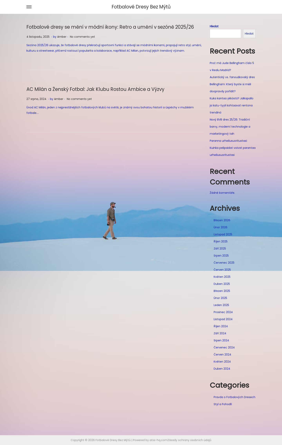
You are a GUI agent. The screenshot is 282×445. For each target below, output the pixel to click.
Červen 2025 (222, 270)
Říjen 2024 (221, 326)
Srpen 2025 (221, 256)
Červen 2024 (222, 354)
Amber (61, 37)
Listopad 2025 (223, 234)
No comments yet (82, 37)
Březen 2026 (222, 220)
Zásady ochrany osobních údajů (189, 440)
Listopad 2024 (223, 319)
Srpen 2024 (221, 340)
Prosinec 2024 (223, 312)
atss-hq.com (158, 440)
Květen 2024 (222, 362)
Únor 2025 (220, 298)
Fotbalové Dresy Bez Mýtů (141, 7)
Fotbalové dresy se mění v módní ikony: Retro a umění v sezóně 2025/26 (110, 27)
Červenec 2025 (224, 263)
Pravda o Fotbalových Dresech (234, 397)
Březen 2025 (222, 291)
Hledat (214, 26)
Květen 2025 (222, 277)
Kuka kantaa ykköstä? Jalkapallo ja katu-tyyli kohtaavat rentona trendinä (231, 105)
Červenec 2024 (224, 347)
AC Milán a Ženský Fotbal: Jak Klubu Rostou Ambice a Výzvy (95, 89)
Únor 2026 (220, 227)
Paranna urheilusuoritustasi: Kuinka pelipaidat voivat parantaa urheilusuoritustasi (233, 148)
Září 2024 (220, 333)
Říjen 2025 (221, 241)
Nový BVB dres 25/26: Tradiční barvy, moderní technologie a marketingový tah (230, 127)
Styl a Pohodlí (223, 404)
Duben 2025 (222, 284)
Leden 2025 (221, 305)
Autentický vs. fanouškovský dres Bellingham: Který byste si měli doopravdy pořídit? (232, 84)
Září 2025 (220, 248)
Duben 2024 (222, 369)
